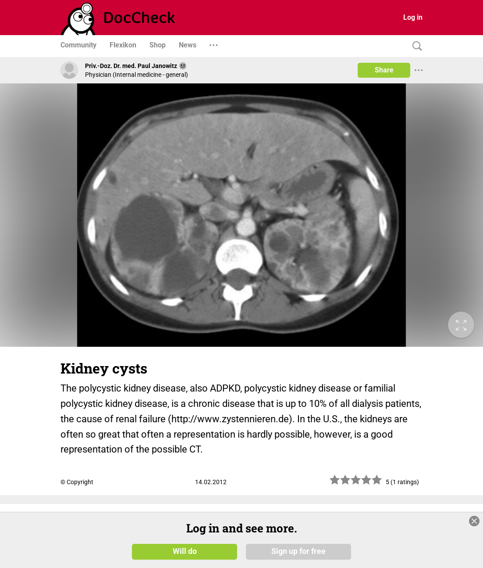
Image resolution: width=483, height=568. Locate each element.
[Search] (415, 46)
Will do (185, 551)
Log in (413, 17)
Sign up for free (298, 551)
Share (384, 70)
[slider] (356, 483)
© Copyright (76, 481)
